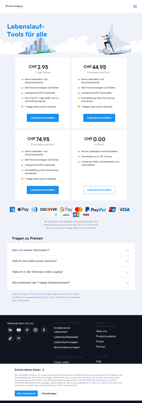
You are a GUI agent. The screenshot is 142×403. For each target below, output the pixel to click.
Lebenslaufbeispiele (66, 337)
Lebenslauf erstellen (43, 117)
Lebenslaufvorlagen (66, 342)
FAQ (17, 297)
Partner (100, 346)
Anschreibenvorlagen (67, 347)
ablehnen (96, 383)
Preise (100, 341)
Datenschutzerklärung (45, 385)
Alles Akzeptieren (26, 393)
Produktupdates (106, 336)
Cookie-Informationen (67, 385)
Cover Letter (61, 362)
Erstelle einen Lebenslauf (62, 329)
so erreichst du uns (34, 297)
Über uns (101, 331)
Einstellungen (49, 393)
